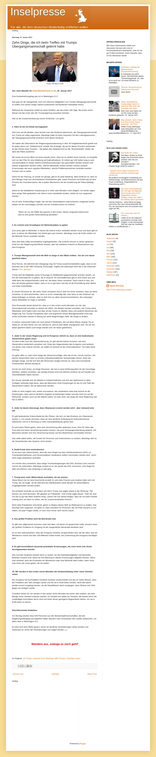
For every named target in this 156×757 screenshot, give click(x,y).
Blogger (83, 744)
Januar (109, 263)
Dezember (110, 266)
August (109, 241)
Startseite (55, 674)
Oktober (109, 272)
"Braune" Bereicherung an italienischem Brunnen (131, 88)
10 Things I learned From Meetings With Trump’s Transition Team (51, 658)
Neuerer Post (18, 674)
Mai (107, 251)
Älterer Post (92, 674)
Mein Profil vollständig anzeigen (119, 290)
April (108, 254)
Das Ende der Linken (129, 153)
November (110, 269)
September (110, 238)
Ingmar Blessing (116, 286)
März (108, 257)
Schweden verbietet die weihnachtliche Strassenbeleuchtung (130, 69)
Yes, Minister (25, 269)
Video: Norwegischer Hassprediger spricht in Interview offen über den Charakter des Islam (130, 105)
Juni (108, 248)
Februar (109, 260)
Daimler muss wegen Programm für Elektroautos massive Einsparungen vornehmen (124, 173)
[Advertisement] (112, 712)
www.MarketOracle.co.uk (44, 91)
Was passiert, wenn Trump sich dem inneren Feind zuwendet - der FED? (131, 122)
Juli (107, 244)
